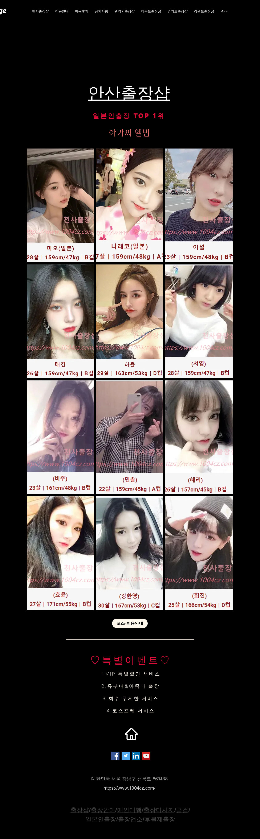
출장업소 (130, 819)
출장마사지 (158, 810)
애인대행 (129, 810)
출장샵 (79, 810)
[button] (124, 11)
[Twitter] (126, 756)
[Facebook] (115, 756)
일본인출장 (100, 819)
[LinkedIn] (136, 756)
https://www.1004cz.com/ (129, 788)
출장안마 (103, 810)
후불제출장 (159, 819)
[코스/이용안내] (130, 623)
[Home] (131, 733)
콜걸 (182, 810)
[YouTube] (146, 756)
